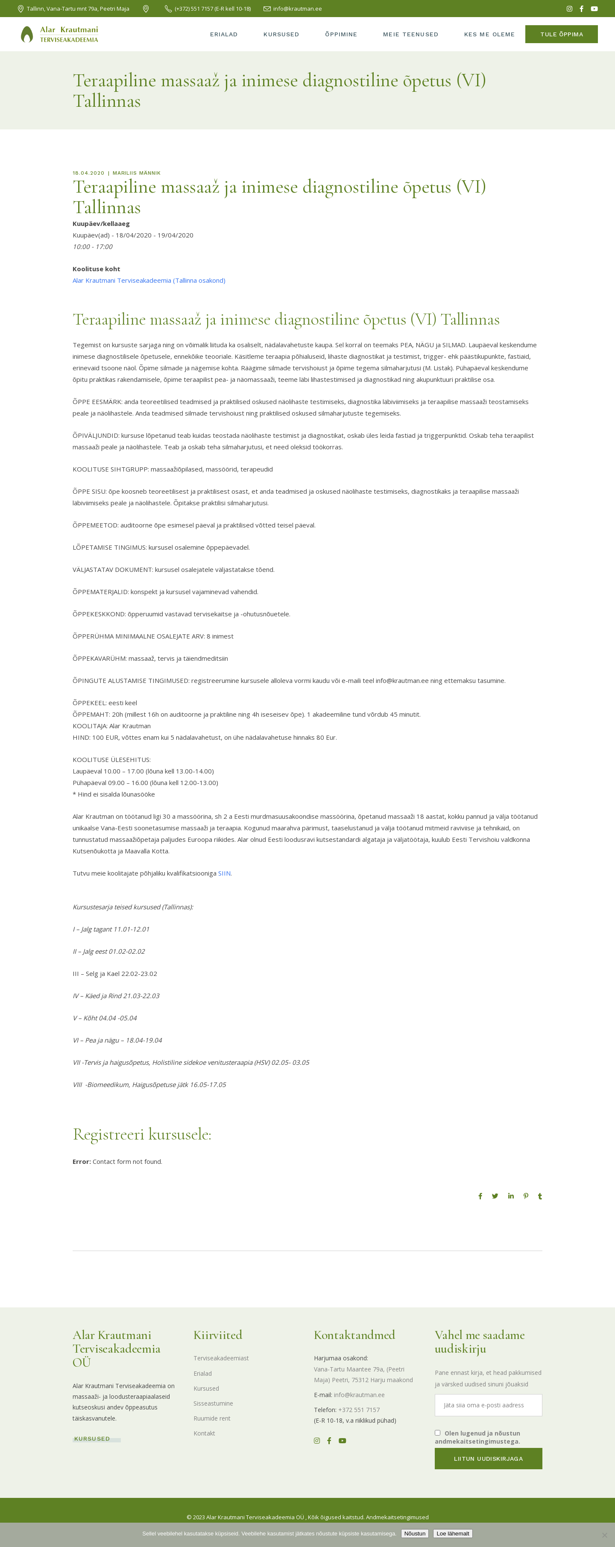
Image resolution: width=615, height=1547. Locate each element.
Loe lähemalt (452, 1533)
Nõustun (415, 1533)
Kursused (206, 1388)
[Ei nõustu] (604, 1535)
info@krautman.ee (359, 1395)
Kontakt (204, 1433)
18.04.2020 (89, 173)
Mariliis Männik (137, 173)
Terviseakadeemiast (221, 1358)
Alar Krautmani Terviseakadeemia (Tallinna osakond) (149, 280)
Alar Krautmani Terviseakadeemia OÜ (255, 1517)
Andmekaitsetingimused (397, 1517)
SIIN (224, 873)
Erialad (202, 1373)
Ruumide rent (212, 1418)
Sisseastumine (213, 1403)
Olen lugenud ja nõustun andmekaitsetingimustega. (477, 1437)
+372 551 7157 (359, 1410)
